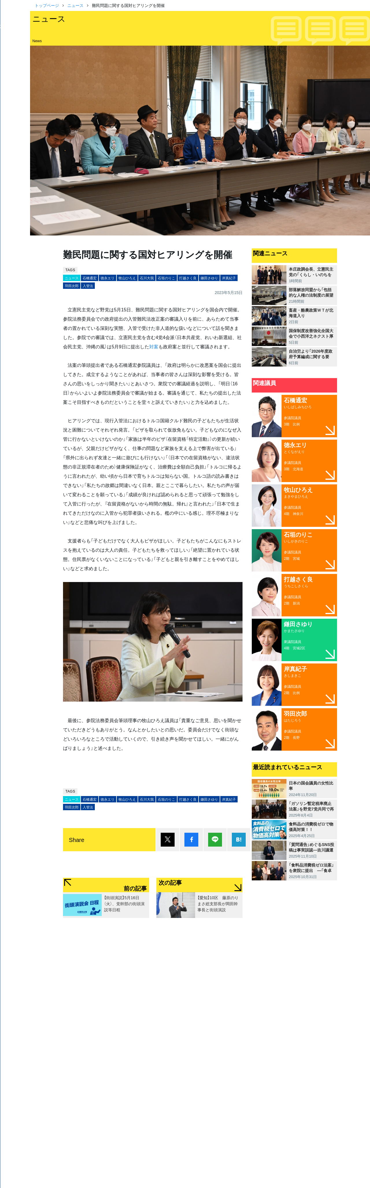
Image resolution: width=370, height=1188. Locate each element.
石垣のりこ (166, 277)
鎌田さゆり (209, 277)
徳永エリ (107, 277)
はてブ (239, 840)
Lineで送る (215, 840)
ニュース (75, 5)
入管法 (88, 285)
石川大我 (147, 277)
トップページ (47, 5)
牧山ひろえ (127, 277)
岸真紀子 (229, 277)
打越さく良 (188, 277)
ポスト (168, 840)
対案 (153, 346)
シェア (191, 840)
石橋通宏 (90, 277)
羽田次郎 (72, 285)
